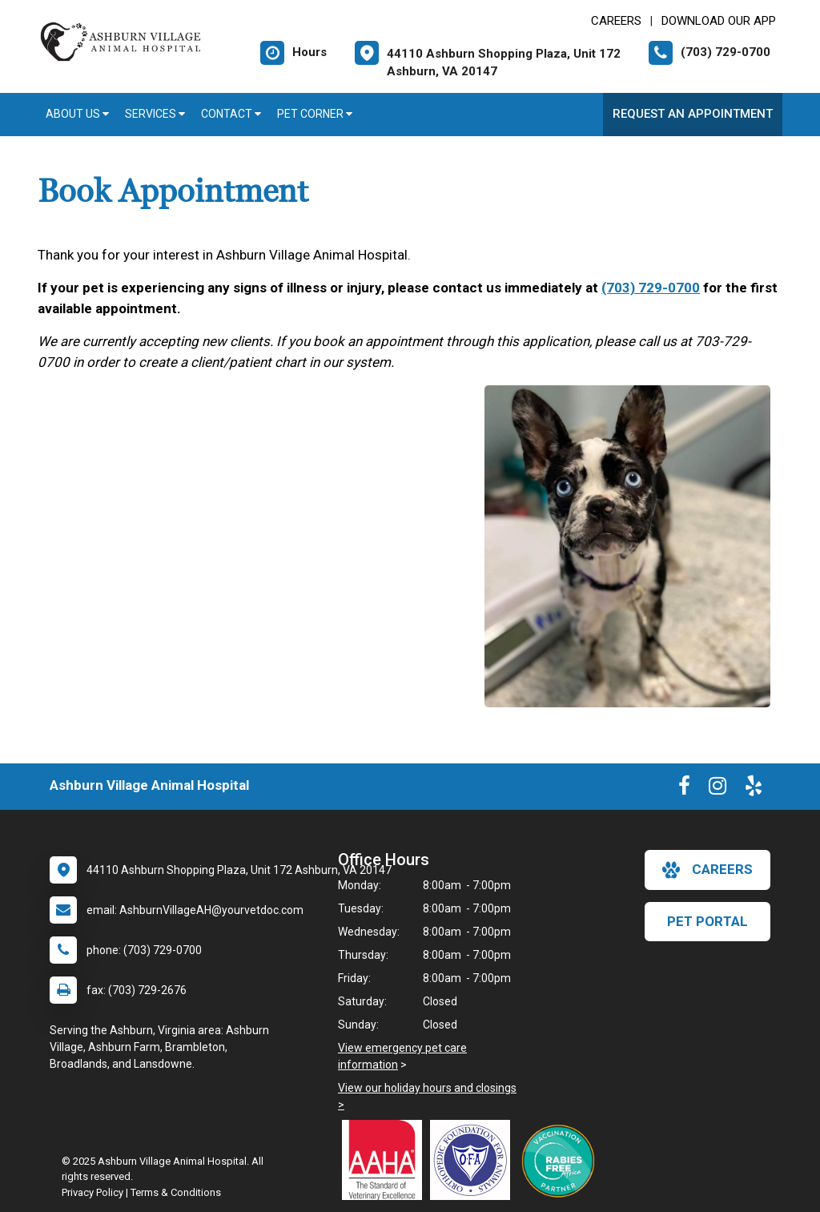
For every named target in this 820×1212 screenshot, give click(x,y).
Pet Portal (707, 921)
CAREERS (616, 21)
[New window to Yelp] (753, 789)
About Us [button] (77, 113)
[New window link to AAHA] (386, 1160)
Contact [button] (231, 113)
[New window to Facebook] (684, 789)
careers (707, 870)
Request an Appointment (693, 114)
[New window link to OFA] (474, 1160)
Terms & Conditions (176, 1192)
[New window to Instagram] (717, 789)
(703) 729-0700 (650, 288)
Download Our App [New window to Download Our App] (718, 21)
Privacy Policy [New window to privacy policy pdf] (92, 1192)
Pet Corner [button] (314, 113)
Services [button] (155, 113)
